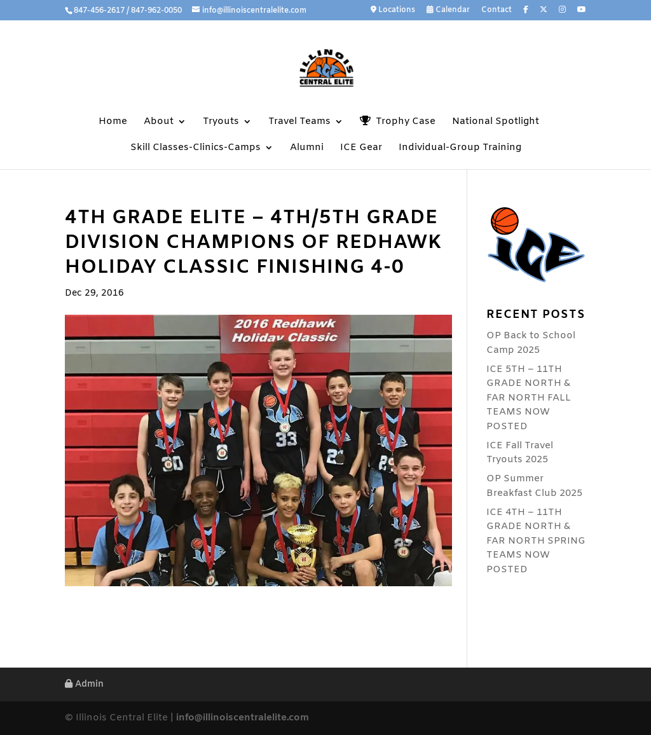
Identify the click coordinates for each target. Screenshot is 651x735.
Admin (84, 684)
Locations (393, 10)
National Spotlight (495, 122)
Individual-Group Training (460, 148)
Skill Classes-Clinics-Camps (195, 148)
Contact (496, 10)
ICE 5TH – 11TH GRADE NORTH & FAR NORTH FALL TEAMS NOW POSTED (528, 398)
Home (113, 122)
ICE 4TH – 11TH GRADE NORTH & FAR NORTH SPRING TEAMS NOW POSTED (536, 541)
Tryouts (221, 122)
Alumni (307, 148)
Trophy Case (397, 122)
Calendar (448, 10)
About (159, 122)
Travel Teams (299, 122)
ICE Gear (361, 148)
